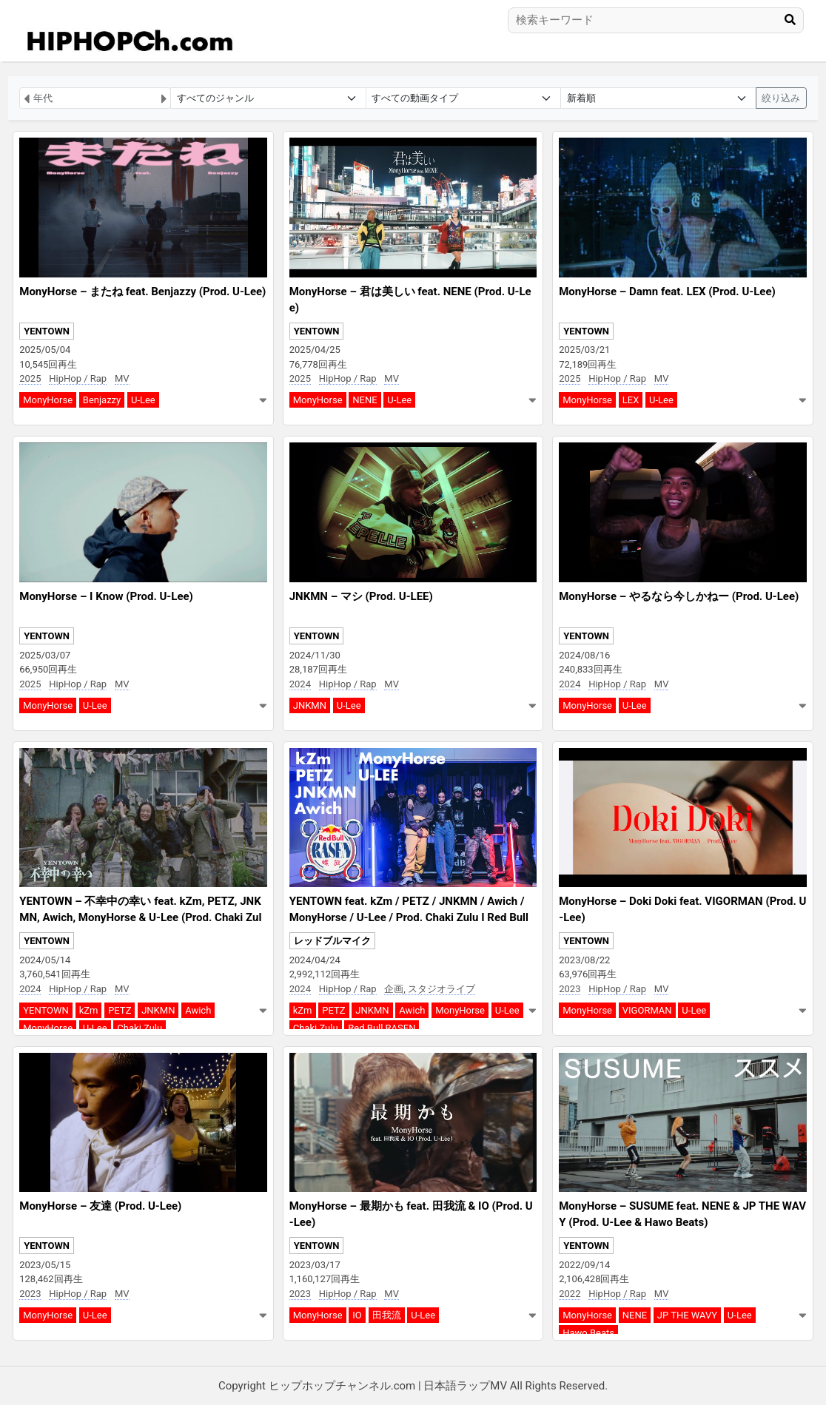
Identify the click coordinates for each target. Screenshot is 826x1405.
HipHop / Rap (78, 378)
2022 (569, 1293)
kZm (88, 1010)
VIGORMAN (647, 1010)
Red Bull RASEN (381, 1028)
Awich (198, 1010)
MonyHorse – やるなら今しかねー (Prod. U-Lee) (679, 596)
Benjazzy (102, 399)
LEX (630, 399)
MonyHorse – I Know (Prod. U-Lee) (106, 596)
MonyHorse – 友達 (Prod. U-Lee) (100, 1206)
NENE (364, 399)
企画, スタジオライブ (429, 988)
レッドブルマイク (332, 940)
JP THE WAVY (687, 1315)
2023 (569, 988)
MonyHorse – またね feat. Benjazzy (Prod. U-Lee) (142, 291)
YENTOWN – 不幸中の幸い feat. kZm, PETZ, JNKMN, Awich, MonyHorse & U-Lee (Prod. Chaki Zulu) (140, 917)
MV (122, 378)
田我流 (386, 1315)
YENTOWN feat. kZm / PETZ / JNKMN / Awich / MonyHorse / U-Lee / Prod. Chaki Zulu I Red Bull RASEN (408, 917)
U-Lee (143, 399)
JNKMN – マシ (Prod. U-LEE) (361, 596)
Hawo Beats (588, 1332)
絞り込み (781, 98)
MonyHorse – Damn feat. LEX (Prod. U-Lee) (667, 291)
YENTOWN (47, 331)
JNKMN (309, 705)
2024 (300, 684)
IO (356, 1315)
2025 (30, 378)
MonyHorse (48, 399)
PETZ (119, 1010)
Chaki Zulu (139, 1028)
